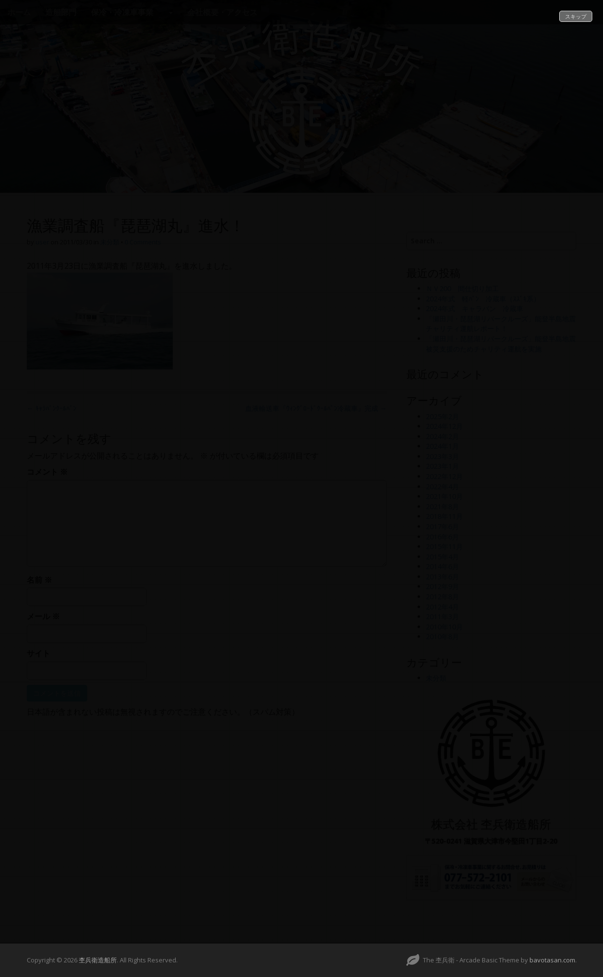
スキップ (575, 16)
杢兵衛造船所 (98, 960)
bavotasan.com (552, 960)
